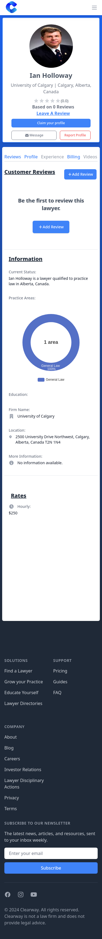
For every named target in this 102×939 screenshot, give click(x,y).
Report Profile (75, 135)
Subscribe (51, 868)
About (10, 737)
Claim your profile (51, 123)
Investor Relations (22, 770)
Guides (60, 682)
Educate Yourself (21, 693)
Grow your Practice (23, 682)
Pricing (60, 671)
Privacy (11, 798)
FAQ (57, 693)
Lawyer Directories (23, 703)
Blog (9, 748)
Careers (12, 759)
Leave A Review (53, 113)
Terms (10, 809)
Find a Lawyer (18, 671)
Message (34, 135)
